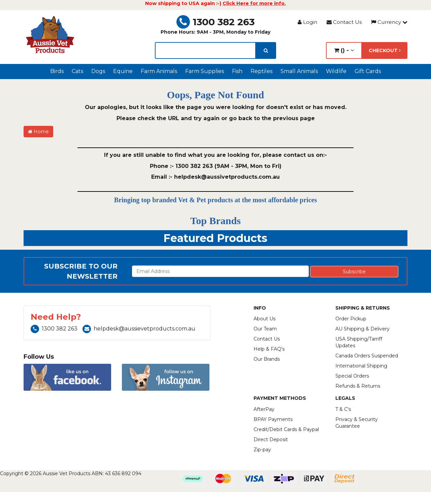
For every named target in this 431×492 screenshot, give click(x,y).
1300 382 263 (215, 22)
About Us (264, 319)
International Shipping (361, 366)
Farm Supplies (204, 71)
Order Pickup (350, 319)
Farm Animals (159, 71)
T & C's (343, 409)
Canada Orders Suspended (366, 356)
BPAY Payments (273, 419)
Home (38, 132)
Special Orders (352, 376)
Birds (57, 71)
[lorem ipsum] (205, 50)
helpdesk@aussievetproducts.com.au (138, 328)
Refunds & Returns (357, 386)
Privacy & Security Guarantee (356, 422)
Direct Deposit (271, 439)
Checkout (385, 50)
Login (307, 22)
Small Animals (299, 71)
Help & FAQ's (269, 349)
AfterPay (264, 409)
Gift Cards (368, 71)
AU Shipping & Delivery (362, 329)
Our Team (265, 329)
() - (344, 50)
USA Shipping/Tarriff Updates (358, 342)
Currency (389, 22)
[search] (266, 50)
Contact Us (344, 22)
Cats (77, 71)
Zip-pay (262, 450)
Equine (123, 71)
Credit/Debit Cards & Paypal (286, 429)
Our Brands (267, 359)
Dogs (98, 71)
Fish (237, 71)
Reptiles (261, 71)
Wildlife (336, 71)
